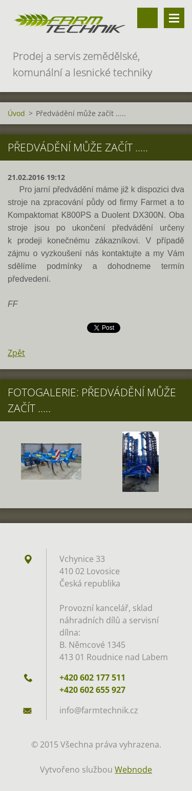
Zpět (16, 352)
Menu (174, 18)
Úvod (16, 113)
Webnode (133, 769)
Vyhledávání (147, 18)
